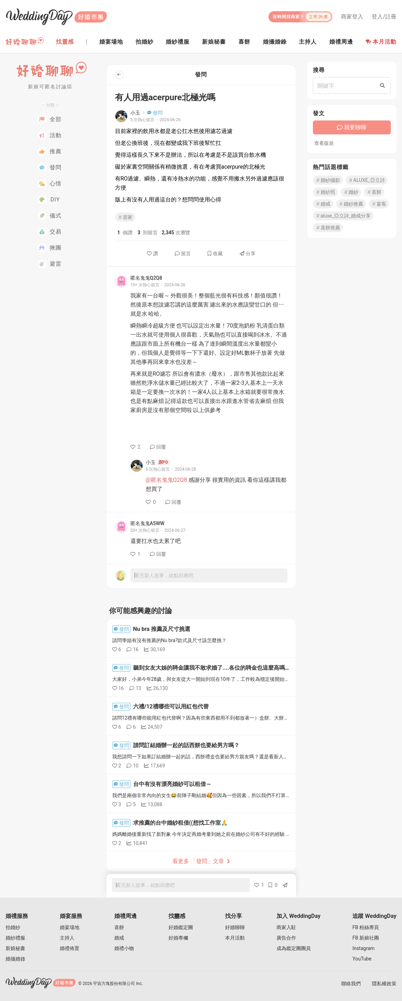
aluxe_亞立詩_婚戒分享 (343, 216)
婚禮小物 (124, 948)
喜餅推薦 (328, 227)
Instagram (363, 948)
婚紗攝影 (328, 180)
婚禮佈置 (69, 948)
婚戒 (323, 204)
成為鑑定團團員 (294, 948)
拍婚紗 (13, 927)
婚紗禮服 (15, 938)
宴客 (379, 204)
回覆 (158, 447)
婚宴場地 (69, 927)
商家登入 (352, 17)
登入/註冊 (384, 17)
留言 (183, 253)
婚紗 (351, 192)
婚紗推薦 (351, 204)
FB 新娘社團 (365, 938)
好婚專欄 (178, 938)
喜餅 (374, 192)
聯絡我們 (351, 983)
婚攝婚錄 (15, 959)
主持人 (67, 938)
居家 (125, 217)
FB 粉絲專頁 (365, 927)
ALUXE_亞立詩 (367, 180)
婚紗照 (325, 192)
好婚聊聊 (235, 927)
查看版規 (324, 143)
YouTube (361, 959)
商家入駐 (286, 927)
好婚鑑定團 (180, 927)
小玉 (135, 112)
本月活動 (381, 41)
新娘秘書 (15, 948)
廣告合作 (286, 938)
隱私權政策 (384, 983)
